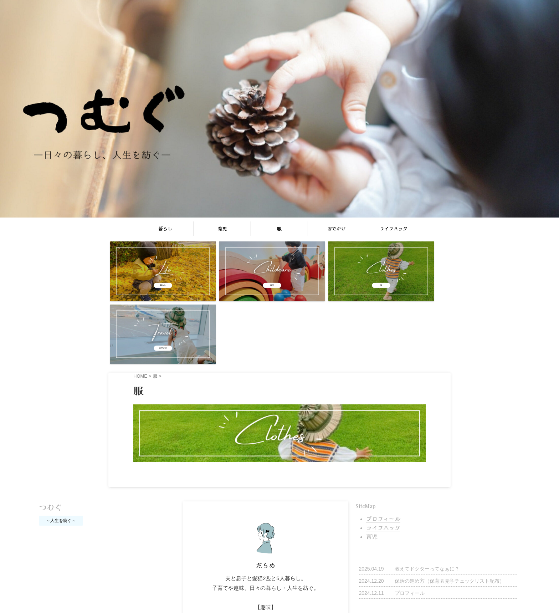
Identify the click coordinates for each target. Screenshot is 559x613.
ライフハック (393, 228)
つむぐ (50, 430)
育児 (222, 228)
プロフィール (410, 516)
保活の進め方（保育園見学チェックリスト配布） (449, 503)
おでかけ (336, 228)
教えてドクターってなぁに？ (427, 491)
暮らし (165, 228)
